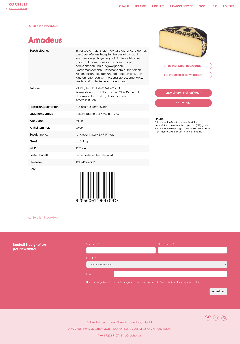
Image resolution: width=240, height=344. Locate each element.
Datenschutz (94, 322)
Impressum (109, 322)
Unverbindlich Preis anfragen (183, 93)
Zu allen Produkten (43, 26)
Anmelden (218, 291)
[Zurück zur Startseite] (18, 6)
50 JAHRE (123, 6)
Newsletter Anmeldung (129, 322)
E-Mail (89, 274)
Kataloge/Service (181, 6)
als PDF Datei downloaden (183, 66)
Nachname (165, 244)
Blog (202, 6)
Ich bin (90, 258)
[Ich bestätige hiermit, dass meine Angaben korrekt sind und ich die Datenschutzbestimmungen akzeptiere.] (87, 282)
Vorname (91, 244)
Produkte (158, 6)
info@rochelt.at (131, 335)
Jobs (214, 6)
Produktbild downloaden (183, 75)
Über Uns (140, 6)
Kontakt (228, 6)
